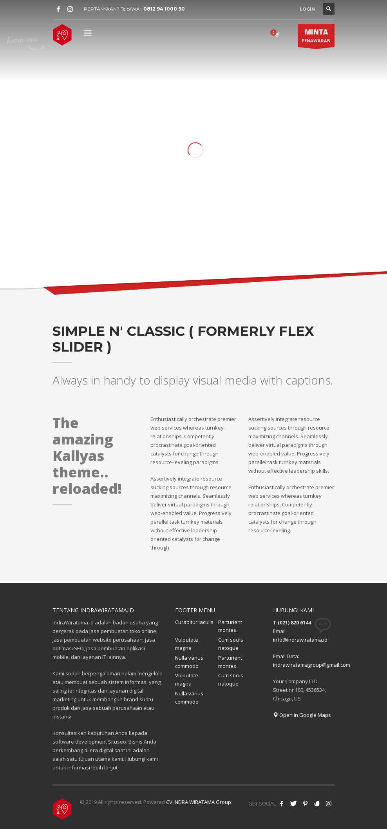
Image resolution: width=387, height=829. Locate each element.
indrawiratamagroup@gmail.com (311, 664)
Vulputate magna (186, 643)
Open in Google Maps (302, 714)
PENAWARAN (316, 37)
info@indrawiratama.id (300, 639)
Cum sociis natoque (230, 643)
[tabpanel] (193, 151)
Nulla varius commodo (189, 661)
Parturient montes (230, 626)
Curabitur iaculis (194, 622)
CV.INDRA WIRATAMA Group (198, 801)
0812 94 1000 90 (164, 9)
